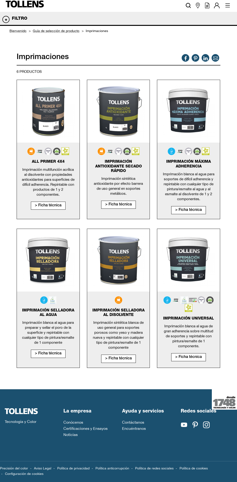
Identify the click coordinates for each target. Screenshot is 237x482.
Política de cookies (194, 468)
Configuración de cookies (24, 474)
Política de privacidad (73, 468)
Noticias (70, 434)
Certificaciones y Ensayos (85, 428)
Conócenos (73, 422)
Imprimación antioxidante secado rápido (118, 166)
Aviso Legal (42, 468)
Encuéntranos (134, 428)
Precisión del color (14, 468)
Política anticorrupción (112, 468)
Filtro (19, 19)
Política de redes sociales (154, 468)
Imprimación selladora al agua (48, 313)
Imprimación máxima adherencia (188, 164)
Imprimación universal (188, 319)
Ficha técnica (50, 206)
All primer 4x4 (48, 162)
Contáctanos (133, 422)
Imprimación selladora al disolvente (118, 313)
